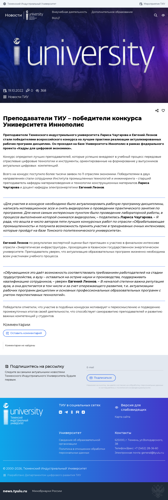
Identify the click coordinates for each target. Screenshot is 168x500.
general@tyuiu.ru (152, 452)
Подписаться (100, 377)
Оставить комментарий (24, 333)
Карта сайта (122, 416)
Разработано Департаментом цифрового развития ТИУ (42, 475)
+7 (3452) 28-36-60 (146, 448)
